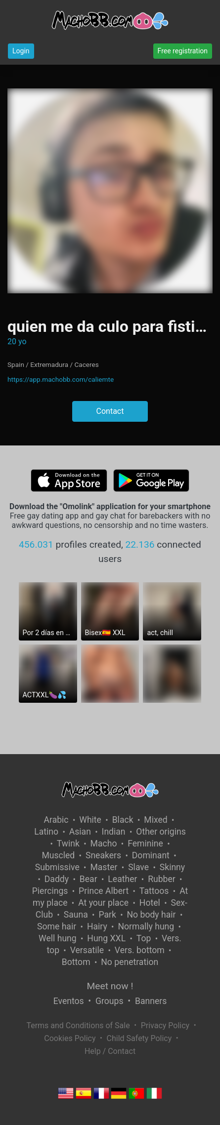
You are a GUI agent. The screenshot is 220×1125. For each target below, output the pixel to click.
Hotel (149, 903)
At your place (103, 903)
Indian (114, 832)
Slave (138, 867)
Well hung (58, 938)
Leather (122, 879)
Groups (109, 1001)
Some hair (56, 926)
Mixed (155, 820)
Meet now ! (110, 986)
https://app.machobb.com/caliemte (60, 379)
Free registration (183, 51)
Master (103, 867)
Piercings (50, 891)
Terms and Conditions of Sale (78, 1025)
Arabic (56, 820)
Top (143, 938)
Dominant (151, 855)
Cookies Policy (69, 1038)
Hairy (97, 926)
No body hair (151, 915)
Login (21, 51)
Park (107, 915)
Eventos (68, 1001)
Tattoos (154, 891)
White (90, 820)
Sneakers (103, 855)
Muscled (58, 855)
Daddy (56, 879)
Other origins (160, 832)
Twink (68, 843)
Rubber (162, 879)
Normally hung (146, 926)
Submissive (57, 867)
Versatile (87, 950)
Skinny (172, 867)
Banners (151, 1001)
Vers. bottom (140, 950)
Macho (103, 843)
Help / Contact (110, 1051)
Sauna (76, 915)
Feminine (145, 843)
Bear (88, 879)
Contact (110, 411)
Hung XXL (106, 938)
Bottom (76, 962)
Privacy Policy (165, 1025)
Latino (46, 832)
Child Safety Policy (139, 1038)
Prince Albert (104, 891)
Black (122, 820)
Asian (80, 832)
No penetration (129, 962)
